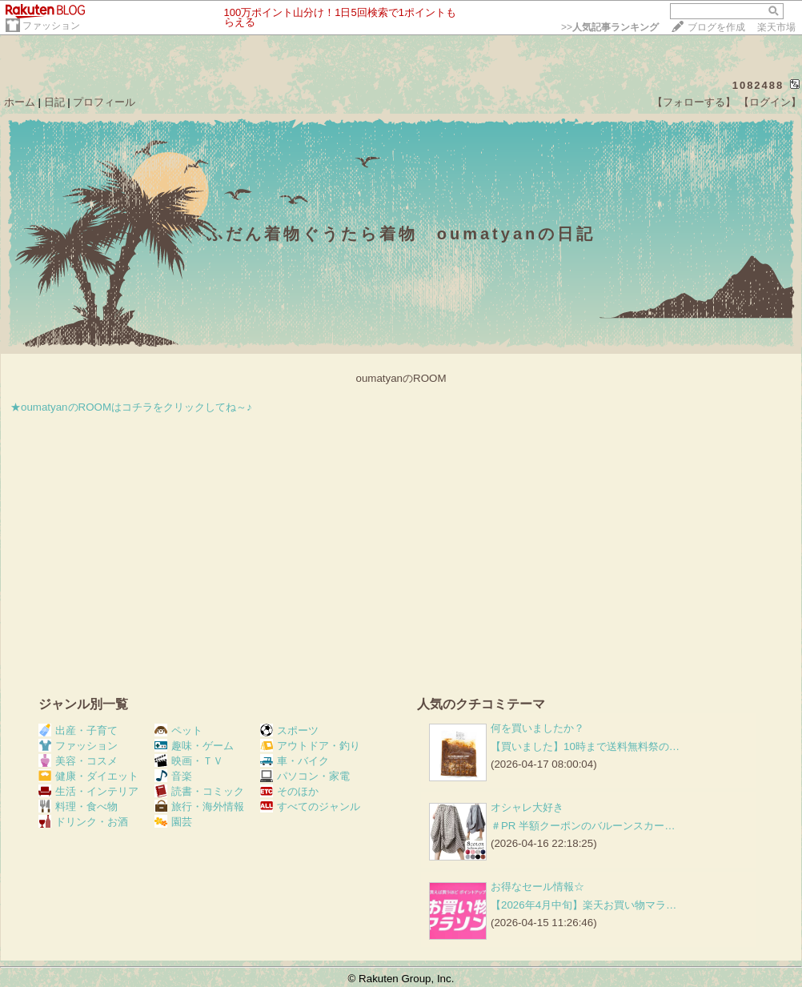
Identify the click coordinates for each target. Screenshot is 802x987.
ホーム (19, 102)
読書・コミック (199, 791)
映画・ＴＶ (188, 761)
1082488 (758, 85)
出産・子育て (78, 730)
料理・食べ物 (78, 806)
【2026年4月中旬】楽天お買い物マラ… (583, 905)
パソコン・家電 (305, 776)
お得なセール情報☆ (537, 887)
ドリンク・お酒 (83, 822)
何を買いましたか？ (537, 728)
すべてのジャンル (310, 806)
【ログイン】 (770, 102)
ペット (178, 730)
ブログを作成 (716, 27)
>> (610, 27)
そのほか (289, 791)
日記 (54, 102)
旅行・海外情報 (199, 806)
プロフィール (104, 102)
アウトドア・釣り (310, 746)
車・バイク (294, 761)
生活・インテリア (88, 791)
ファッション (51, 25)
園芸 (173, 822)
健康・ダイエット (88, 776)
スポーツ (289, 730)
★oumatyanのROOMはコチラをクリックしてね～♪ (131, 407)
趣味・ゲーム (194, 746)
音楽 (173, 776)
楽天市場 (776, 27)
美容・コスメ (78, 761)
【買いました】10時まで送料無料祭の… (585, 746)
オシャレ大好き (527, 807)
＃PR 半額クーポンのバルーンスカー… (583, 826)
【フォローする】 (694, 102)
